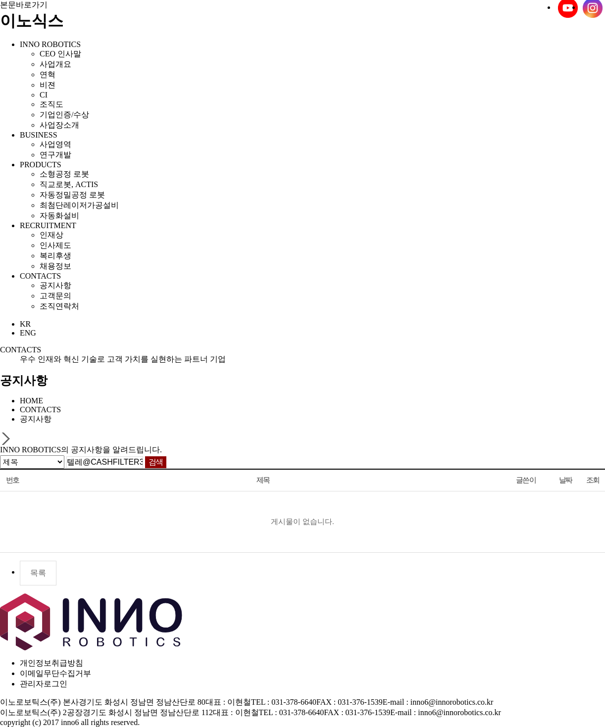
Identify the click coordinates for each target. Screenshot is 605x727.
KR (25, 324)
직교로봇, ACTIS (69, 184)
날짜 (565, 480)
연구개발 (55, 154)
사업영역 (55, 144)
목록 (38, 573)
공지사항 (55, 285)
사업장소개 (59, 125)
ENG (28, 333)
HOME (31, 400)
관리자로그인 (43, 683)
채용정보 (55, 266)
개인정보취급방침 (51, 663)
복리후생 (55, 255)
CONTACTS (40, 276)
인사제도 (55, 245)
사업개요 (55, 64)
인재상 (51, 235)
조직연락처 (59, 306)
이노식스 (31, 21)
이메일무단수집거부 (55, 673)
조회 (593, 480)
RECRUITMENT (48, 225)
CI (44, 95)
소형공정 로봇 (64, 174)
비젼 (47, 85)
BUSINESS (38, 135)
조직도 (51, 104)
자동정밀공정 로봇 (72, 195)
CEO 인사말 (60, 53)
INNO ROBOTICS (50, 44)
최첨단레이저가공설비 (79, 205)
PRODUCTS (40, 164)
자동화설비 (59, 215)
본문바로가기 (24, 4)
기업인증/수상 (64, 114)
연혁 (47, 74)
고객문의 (55, 295)
